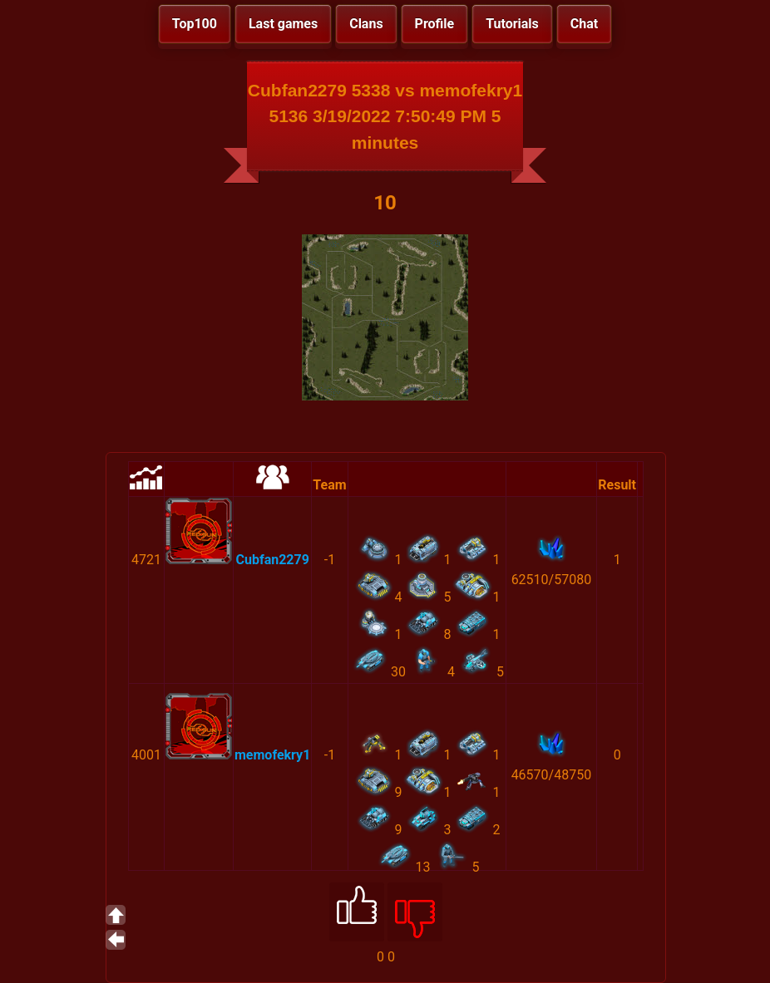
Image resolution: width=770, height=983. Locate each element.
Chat (584, 24)
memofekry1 (272, 755)
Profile (435, 24)
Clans (366, 24)
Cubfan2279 (271, 560)
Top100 (194, 24)
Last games (283, 24)
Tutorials (512, 24)
